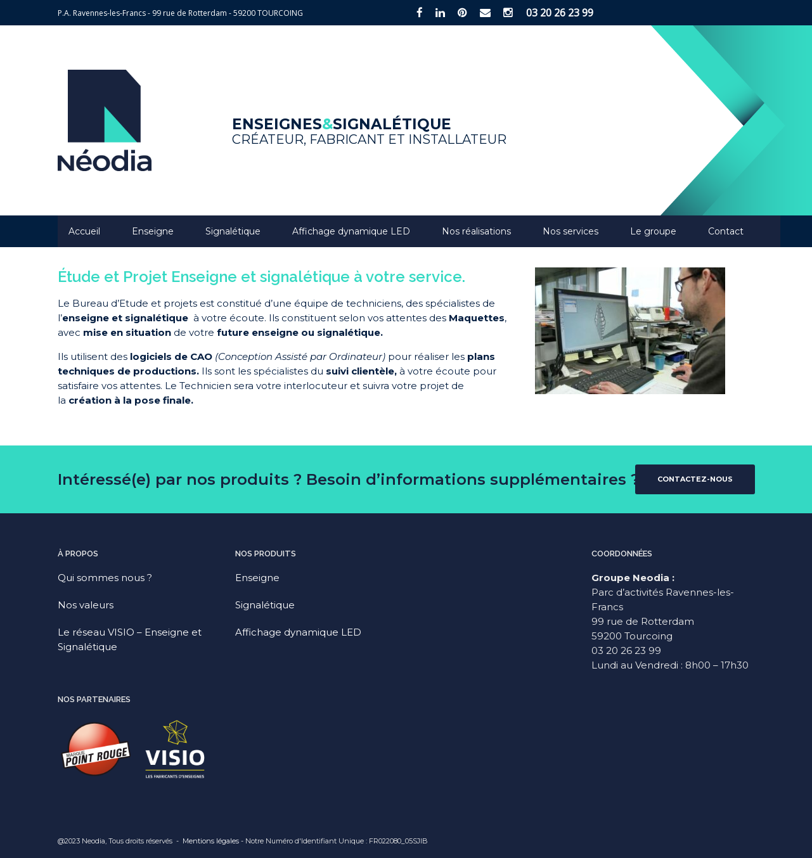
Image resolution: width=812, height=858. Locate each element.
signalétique (156, 318)
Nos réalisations (476, 231)
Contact (726, 231)
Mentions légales (211, 840)
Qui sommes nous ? (105, 578)
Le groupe (653, 231)
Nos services (570, 231)
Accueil (84, 231)
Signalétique (233, 231)
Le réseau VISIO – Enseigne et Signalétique (130, 639)
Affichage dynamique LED (351, 231)
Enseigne (153, 231)
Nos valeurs (85, 605)
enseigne (85, 318)
